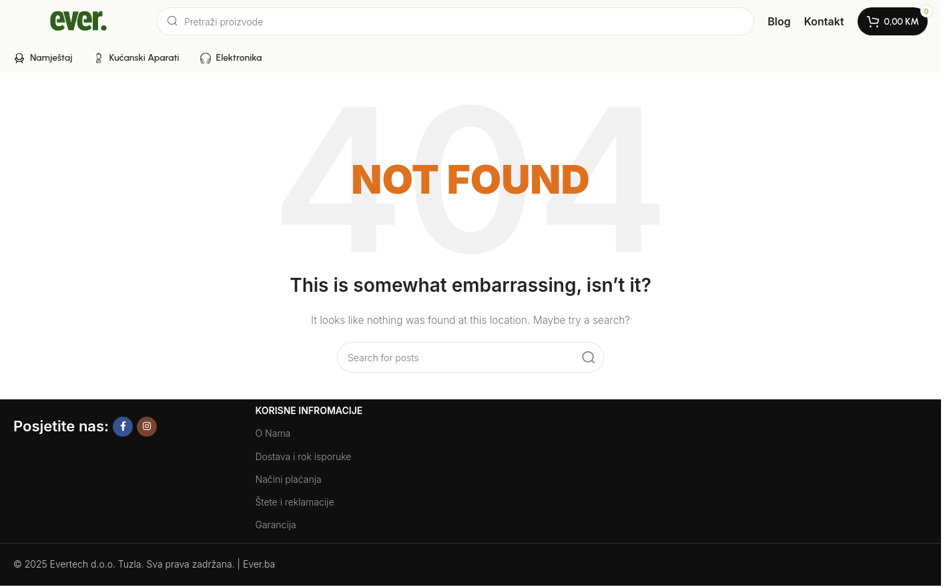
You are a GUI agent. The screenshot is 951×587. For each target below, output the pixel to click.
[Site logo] (78, 20)
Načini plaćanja (289, 479)
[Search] (455, 21)
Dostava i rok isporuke (304, 456)
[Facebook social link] (123, 427)
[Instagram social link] (147, 427)
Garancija (276, 524)
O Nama (273, 433)
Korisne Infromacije (309, 410)
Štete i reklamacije (295, 502)
